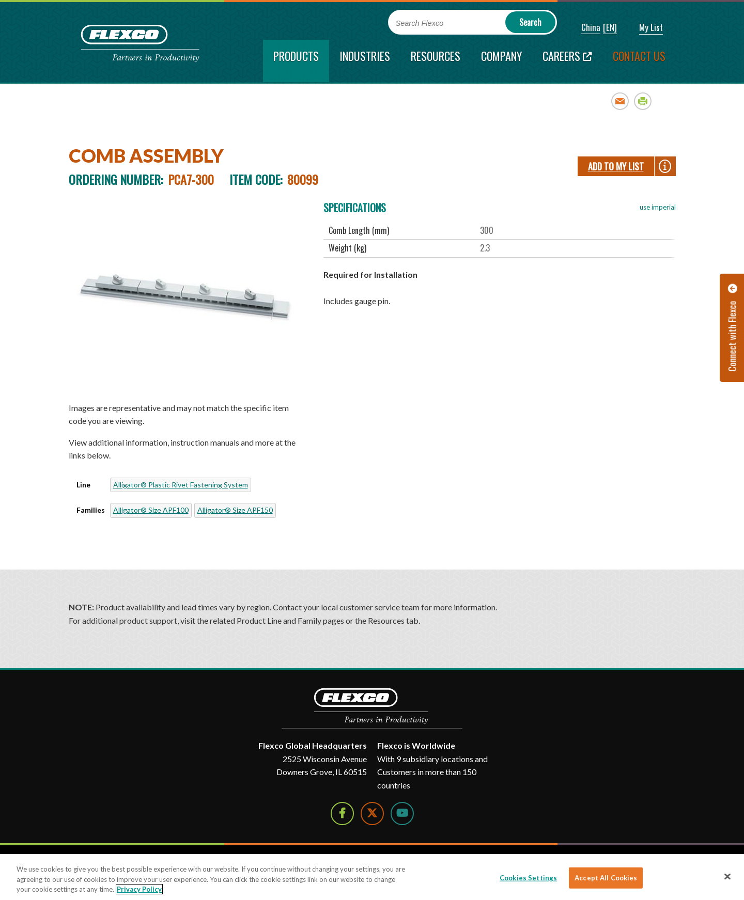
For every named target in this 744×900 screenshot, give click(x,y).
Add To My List (616, 166)
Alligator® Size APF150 (235, 510)
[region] (372, 877)
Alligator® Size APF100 (151, 510)
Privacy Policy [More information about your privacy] (139, 889)
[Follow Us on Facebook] (342, 813)
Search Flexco (420, 23)
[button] (583, 28)
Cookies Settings (528, 877)
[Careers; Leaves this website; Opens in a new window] (567, 61)
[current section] (296, 61)
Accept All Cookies (606, 877)
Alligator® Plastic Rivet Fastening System (180, 484)
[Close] (727, 876)
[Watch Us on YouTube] (402, 813)
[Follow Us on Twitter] (372, 813)
